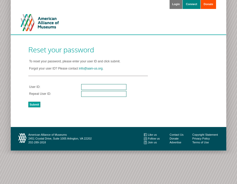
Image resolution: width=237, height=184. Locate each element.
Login (176, 4)
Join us (150, 142)
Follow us (152, 138)
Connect (191, 4)
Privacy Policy (201, 138)
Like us (150, 134)
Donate (208, 4)
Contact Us (176, 134)
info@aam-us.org (90, 68)
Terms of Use (200, 142)
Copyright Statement (205, 134)
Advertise (175, 142)
